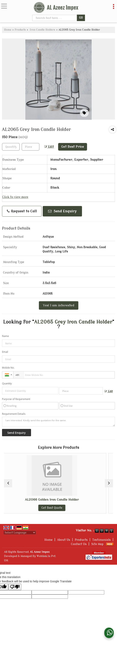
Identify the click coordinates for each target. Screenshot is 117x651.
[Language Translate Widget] (19, 532)
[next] (109, 483)
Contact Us (79, 544)
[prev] (8, 483)
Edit (49, 147)
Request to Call (22, 211)
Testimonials (101, 539)
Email (5, 352)
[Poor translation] (14, 587)
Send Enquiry (62, 211)
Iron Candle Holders (42, 29)
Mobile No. (8, 367)
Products (20, 29)
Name (5, 336)
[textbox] (54, 18)
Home (7, 29)
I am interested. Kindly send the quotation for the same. (58, 422)
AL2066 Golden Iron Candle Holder (58, 499)
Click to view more (15, 197)
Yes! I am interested (58, 305)
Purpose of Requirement (16, 399)
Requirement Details (13, 414)
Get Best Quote (58, 507)
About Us (63, 539)
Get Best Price (72, 147)
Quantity (7, 383)
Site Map (97, 544)
